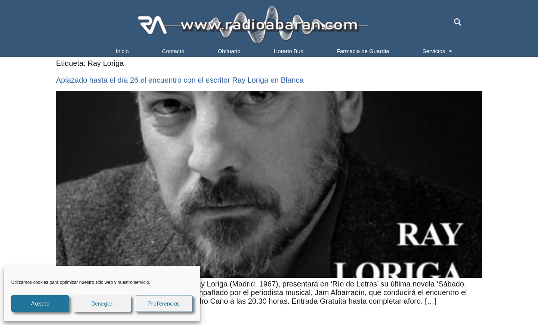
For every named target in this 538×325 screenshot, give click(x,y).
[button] (457, 22)
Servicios (437, 51)
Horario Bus (288, 51)
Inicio (122, 51)
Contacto (173, 51)
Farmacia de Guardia (363, 51)
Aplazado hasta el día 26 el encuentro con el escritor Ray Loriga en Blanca (180, 80)
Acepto (40, 303)
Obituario (229, 51)
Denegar (102, 303)
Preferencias (164, 303)
